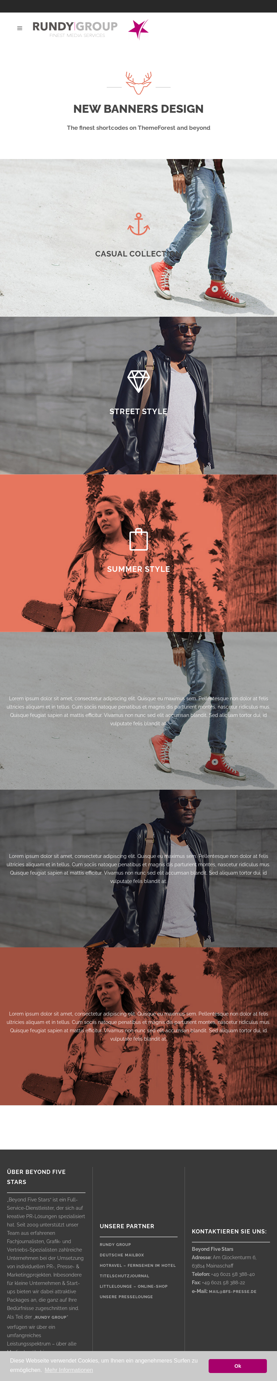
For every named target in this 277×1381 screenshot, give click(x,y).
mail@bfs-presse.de (233, 1291)
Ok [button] (237, 1366)
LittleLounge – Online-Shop (134, 1286)
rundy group (51, 1317)
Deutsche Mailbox (122, 1255)
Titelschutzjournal (124, 1276)
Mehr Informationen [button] (69, 1370)
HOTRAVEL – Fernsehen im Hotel (138, 1265)
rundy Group (115, 1244)
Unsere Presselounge (126, 1297)
